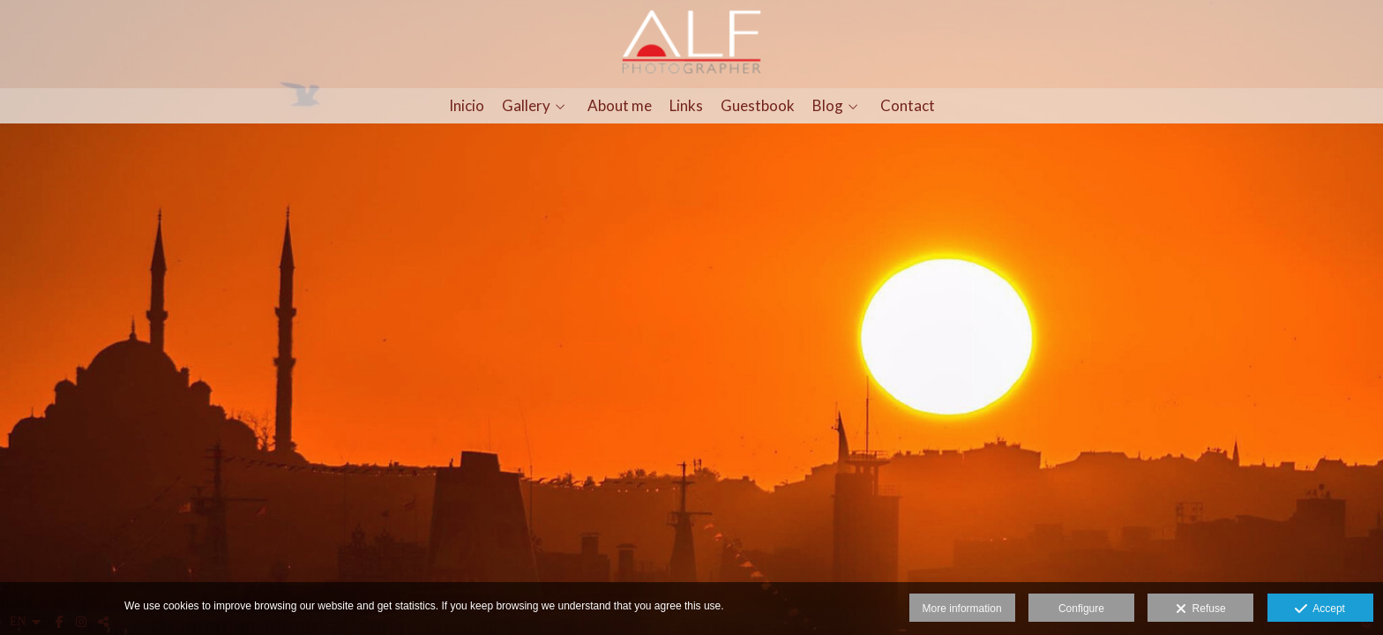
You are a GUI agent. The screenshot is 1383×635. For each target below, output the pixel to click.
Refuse (1201, 609)
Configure (1081, 608)
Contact (907, 106)
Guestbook (758, 106)
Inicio (466, 106)
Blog (827, 106)
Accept (1320, 609)
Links (686, 106)
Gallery (526, 106)
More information (962, 608)
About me (619, 106)
